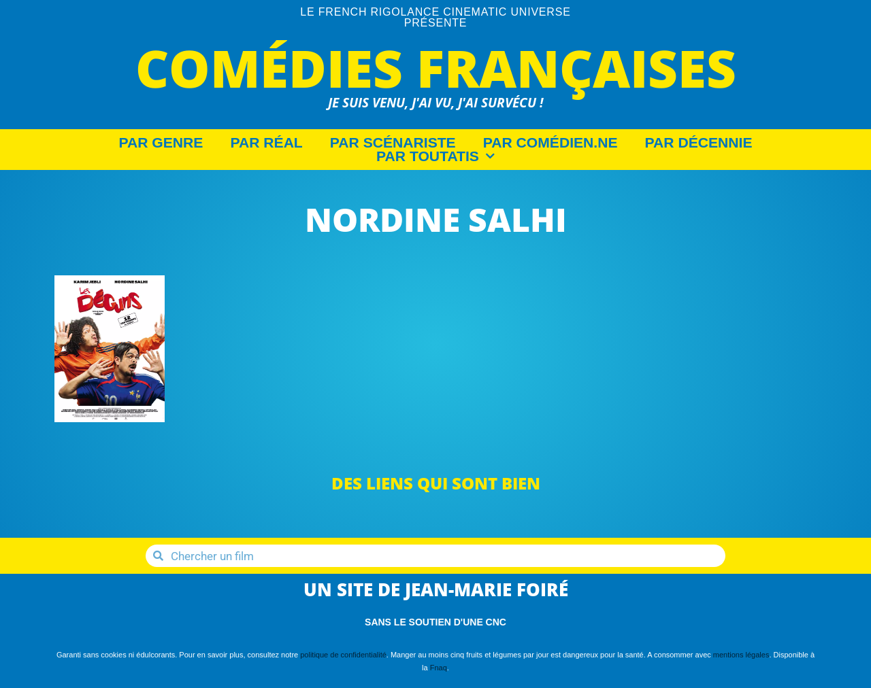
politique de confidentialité (343, 655)
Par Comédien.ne (550, 143)
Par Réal (266, 143)
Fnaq (438, 668)
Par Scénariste (393, 143)
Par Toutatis (435, 156)
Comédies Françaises (435, 68)
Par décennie (699, 143)
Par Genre (161, 143)
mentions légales (741, 655)
